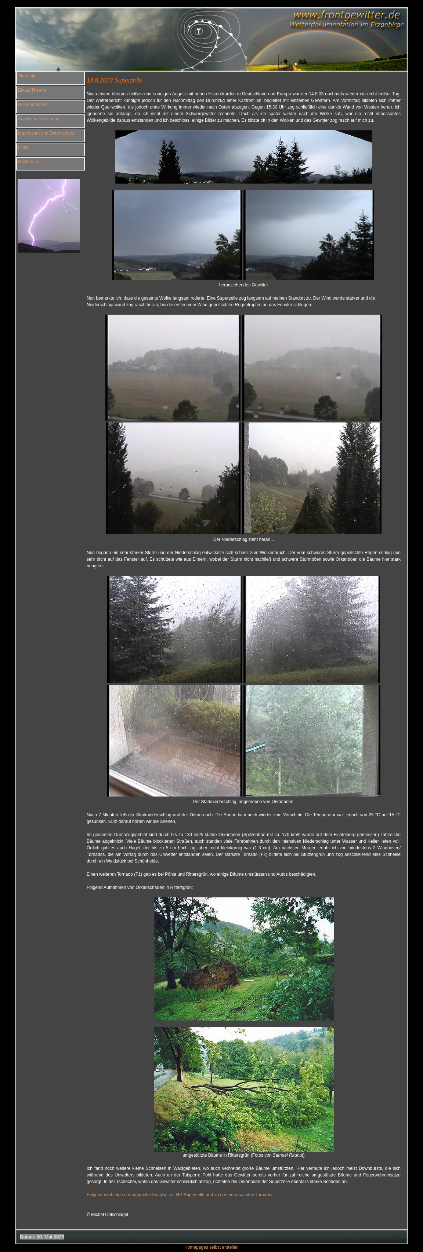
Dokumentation (33, 104)
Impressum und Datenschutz (46, 133)
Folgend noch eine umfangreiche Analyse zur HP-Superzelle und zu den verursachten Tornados (180, 1194)
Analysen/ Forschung (38, 118)
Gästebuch (28, 161)
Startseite (27, 75)
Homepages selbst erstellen (211, 1242)
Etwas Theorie (32, 90)
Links (23, 147)
